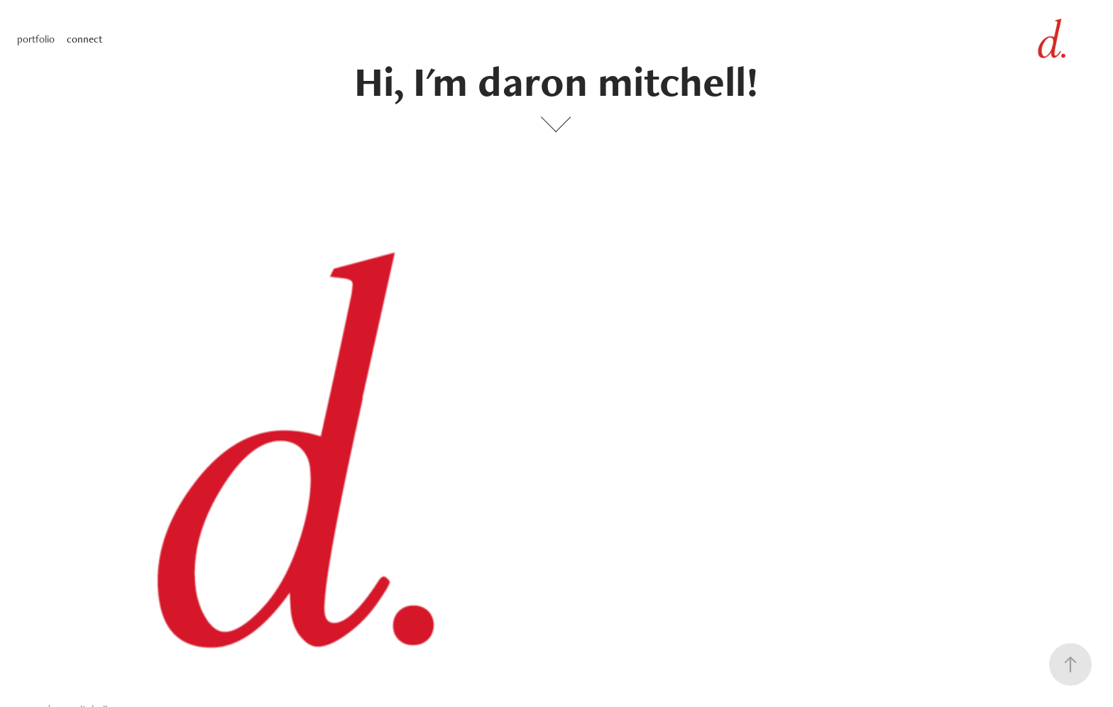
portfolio (36, 38)
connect (84, 38)
